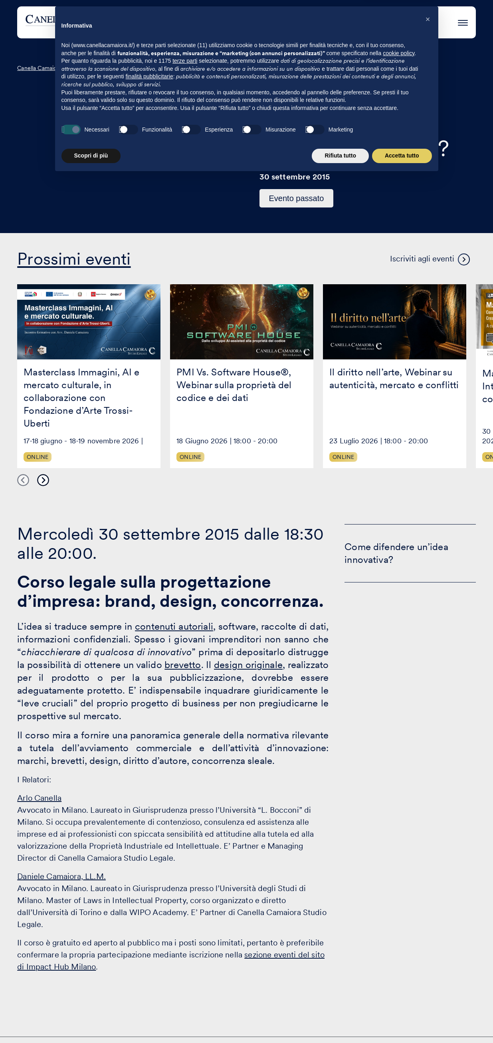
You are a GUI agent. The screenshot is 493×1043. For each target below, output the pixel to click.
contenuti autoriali (174, 626)
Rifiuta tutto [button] (340, 1028)
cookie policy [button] (398, 925)
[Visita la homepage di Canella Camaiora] (84, 22)
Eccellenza (358, 22)
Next (43, 480)
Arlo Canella (39, 798)
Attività (235, 22)
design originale (248, 664)
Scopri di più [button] (91, 1028)
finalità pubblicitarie (149, 948)
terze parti (184, 933)
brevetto (182, 664)
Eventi (313, 22)
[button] (428, 891)
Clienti (275, 22)
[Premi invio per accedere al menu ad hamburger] (463, 21)
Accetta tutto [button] (402, 1028)
